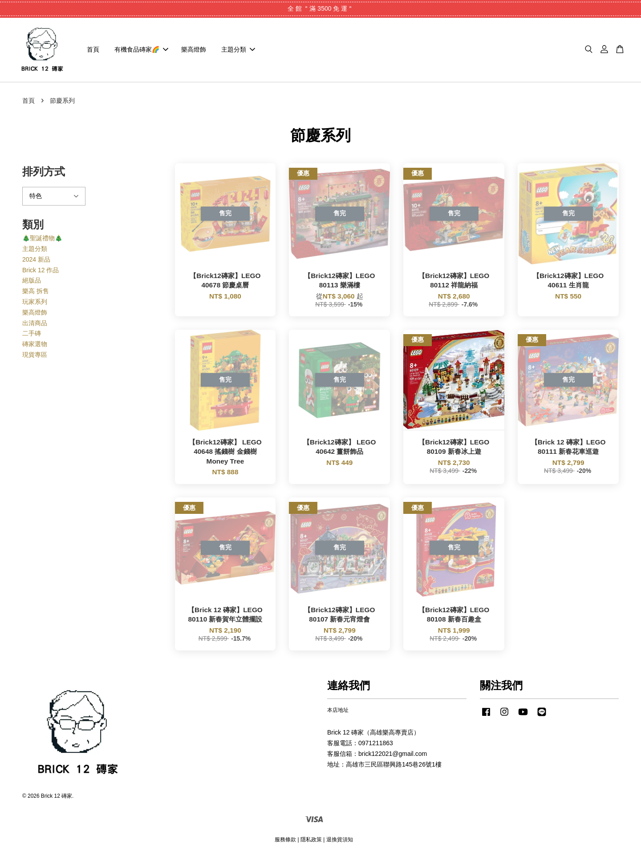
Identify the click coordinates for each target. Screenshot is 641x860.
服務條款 (285, 842)
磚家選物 (34, 346)
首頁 (93, 50)
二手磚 (31, 335)
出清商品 (34, 325)
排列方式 (43, 174)
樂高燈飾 (193, 50)
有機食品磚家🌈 (141, 50)
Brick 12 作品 (40, 272)
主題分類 (238, 50)
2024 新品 (36, 262)
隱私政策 (311, 842)
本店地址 (338, 713)
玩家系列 (34, 304)
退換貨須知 (339, 842)
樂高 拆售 (35, 293)
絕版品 (31, 283)
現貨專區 (34, 357)
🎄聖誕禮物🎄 (42, 240)
